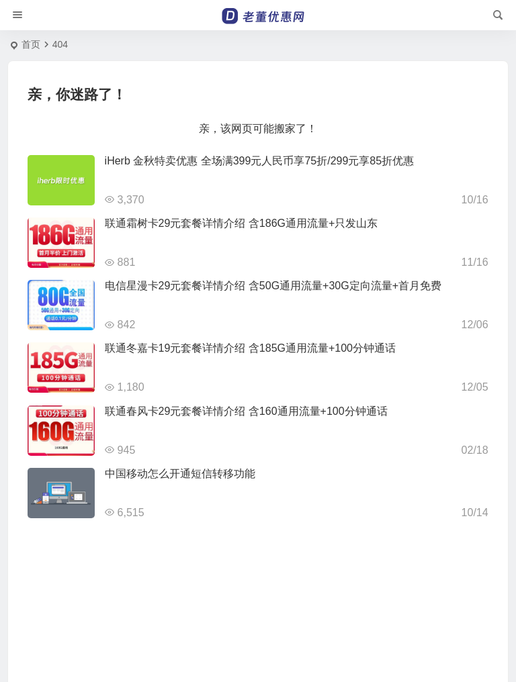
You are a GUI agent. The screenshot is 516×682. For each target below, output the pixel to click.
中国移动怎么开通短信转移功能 (180, 473)
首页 (31, 44)
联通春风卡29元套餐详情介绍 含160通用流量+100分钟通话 (246, 411)
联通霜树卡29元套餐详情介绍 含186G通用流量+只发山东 (241, 223)
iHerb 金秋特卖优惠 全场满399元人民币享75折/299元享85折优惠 (260, 160)
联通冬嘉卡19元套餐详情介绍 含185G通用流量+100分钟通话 (250, 348)
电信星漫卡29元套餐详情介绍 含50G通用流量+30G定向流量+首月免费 (273, 285)
